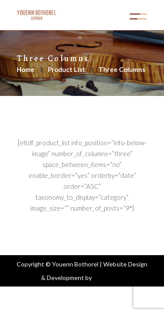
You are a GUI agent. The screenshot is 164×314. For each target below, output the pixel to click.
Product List (66, 69)
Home (26, 69)
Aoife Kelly (108, 277)
